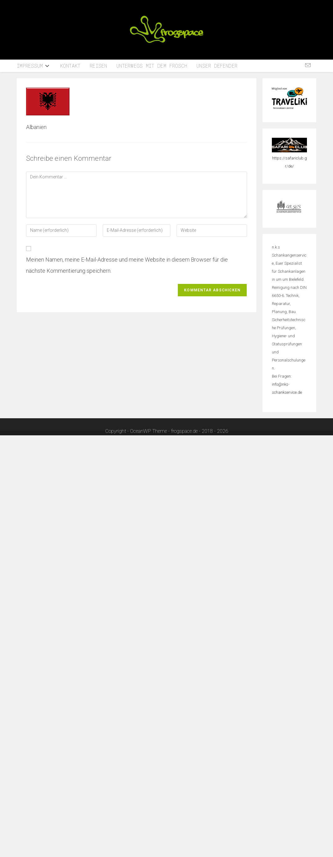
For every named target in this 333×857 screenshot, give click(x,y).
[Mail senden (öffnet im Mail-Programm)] (308, 65)
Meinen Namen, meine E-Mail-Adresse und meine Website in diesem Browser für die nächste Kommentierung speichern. (127, 265)
